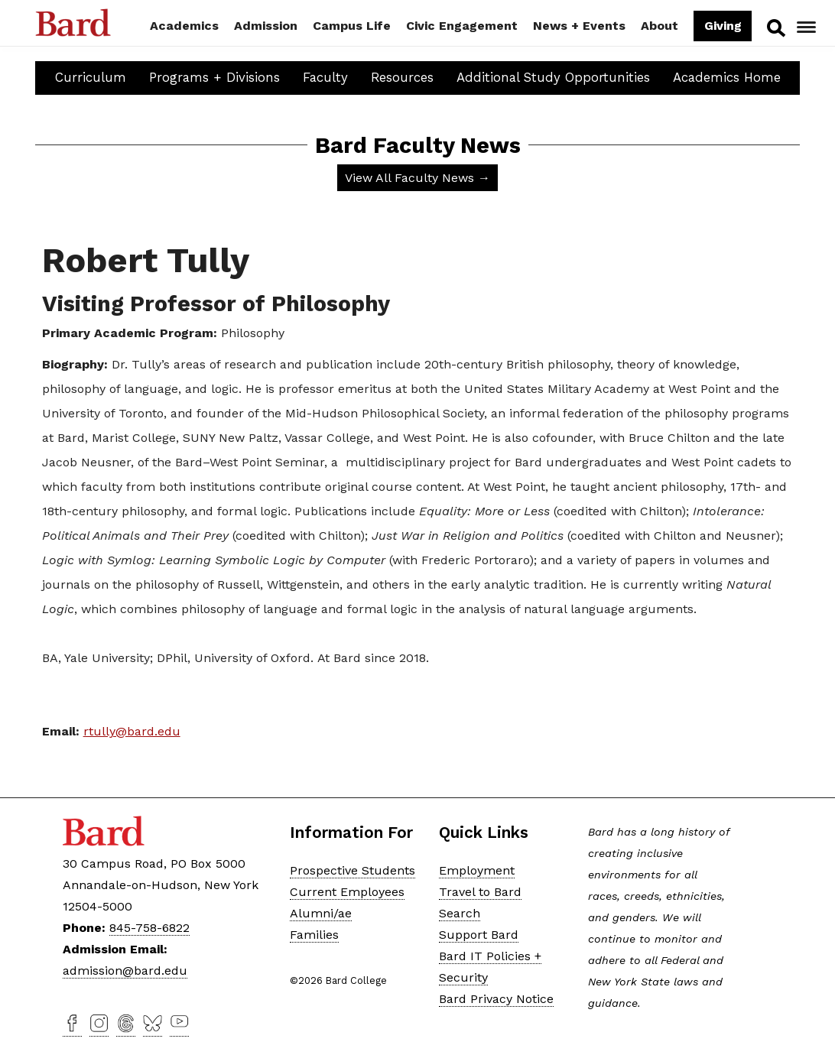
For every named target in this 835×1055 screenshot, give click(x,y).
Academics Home (727, 77)
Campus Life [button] (352, 25)
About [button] (659, 25)
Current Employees (347, 892)
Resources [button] (402, 77)
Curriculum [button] (90, 77)
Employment (477, 870)
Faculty (325, 77)
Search (774, 27)
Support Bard (478, 934)
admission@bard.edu (125, 970)
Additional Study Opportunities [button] (553, 77)
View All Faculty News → (417, 177)
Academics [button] (184, 25)
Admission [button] (265, 25)
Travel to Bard (480, 892)
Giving (722, 25)
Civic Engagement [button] (462, 25)
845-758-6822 (149, 927)
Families (314, 934)
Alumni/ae (321, 913)
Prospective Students (352, 870)
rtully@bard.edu (131, 731)
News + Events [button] (579, 25)
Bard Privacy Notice (496, 999)
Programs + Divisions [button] (214, 77)
